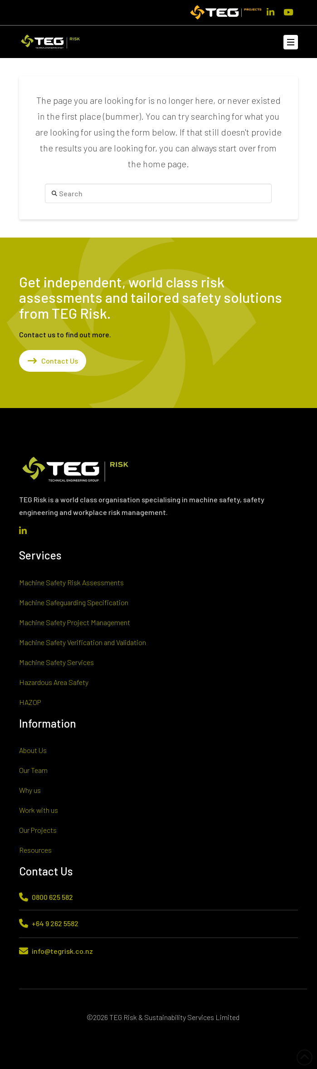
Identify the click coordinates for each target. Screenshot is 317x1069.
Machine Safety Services (56, 662)
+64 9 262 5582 (55, 923)
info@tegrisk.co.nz (62, 951)
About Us (33, 750)
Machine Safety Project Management (74, 622)
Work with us (38, 810)
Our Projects (38, 830)
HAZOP (30, 702)
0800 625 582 (52, 897)
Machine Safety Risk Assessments (71, 582)
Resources (35, 849)
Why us (30, 790)
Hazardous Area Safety (53, 682)
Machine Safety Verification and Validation (82, 642)
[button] (290, 42)
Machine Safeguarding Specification (73, 602)
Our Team (33, 770)
